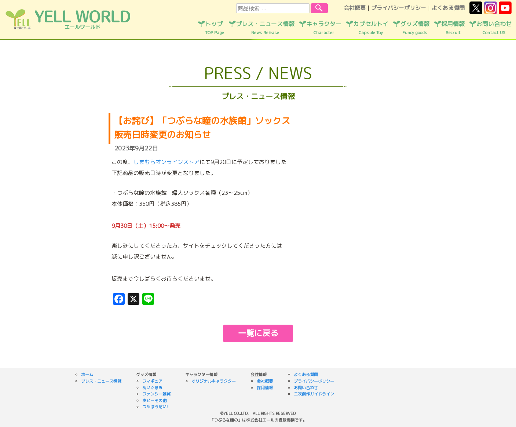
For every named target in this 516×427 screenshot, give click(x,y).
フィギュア (152, 381)
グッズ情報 (414, 28)
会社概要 (355, 8)
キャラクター (323, 28)
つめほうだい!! (155, 407)
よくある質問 (448, 8)
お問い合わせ (494, 28)
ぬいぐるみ (152, 388)
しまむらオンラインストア (166, 162)
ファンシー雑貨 (156, 394)
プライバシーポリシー (398, 8)
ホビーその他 (154, 401)
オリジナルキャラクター (213, 381)
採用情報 (453, 28)
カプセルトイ (370, 28)
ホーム (87, 374)
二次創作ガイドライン (314, 394)
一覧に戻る (258, 333)
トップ (214, 28)
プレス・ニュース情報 (265, 28)
